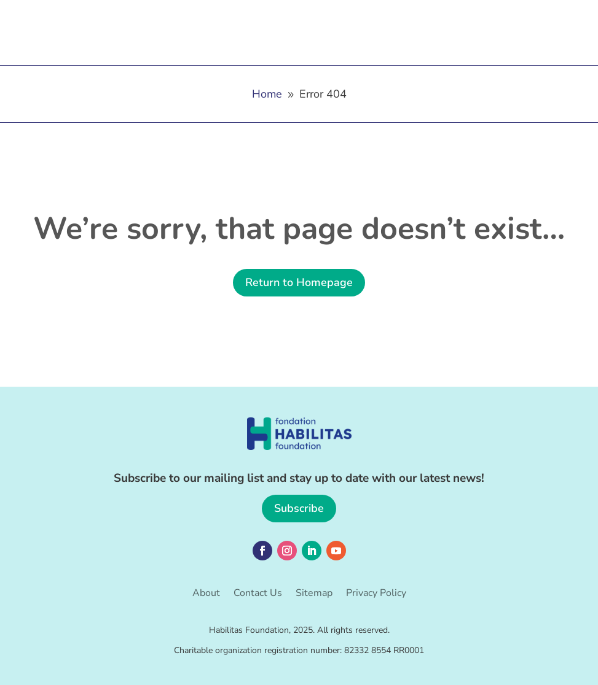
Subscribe (299, 508)
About (206, 594)
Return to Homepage (299, 282)
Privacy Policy (376, 594)
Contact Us (258, 594)
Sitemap (314, 594)
